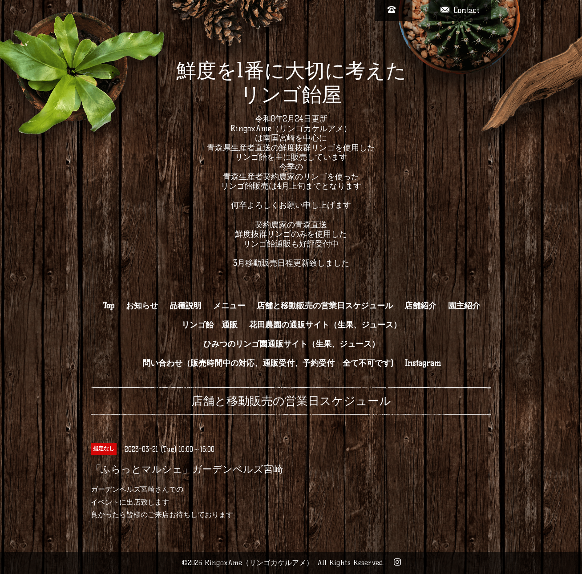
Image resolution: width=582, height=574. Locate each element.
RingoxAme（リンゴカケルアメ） (259, 562)
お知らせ (142, 306)
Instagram (423, 363)
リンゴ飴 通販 (210, 325)
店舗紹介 (420, 306)
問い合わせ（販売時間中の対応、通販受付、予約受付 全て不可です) (267, 363)
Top (108, 306)
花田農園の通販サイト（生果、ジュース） (325, 325)
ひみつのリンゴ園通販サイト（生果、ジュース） (291, 344)
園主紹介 (464, 306)
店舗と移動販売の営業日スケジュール (325, 306)
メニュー (229, 306)
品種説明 (186, 306)
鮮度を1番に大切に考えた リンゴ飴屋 (291, 82)
